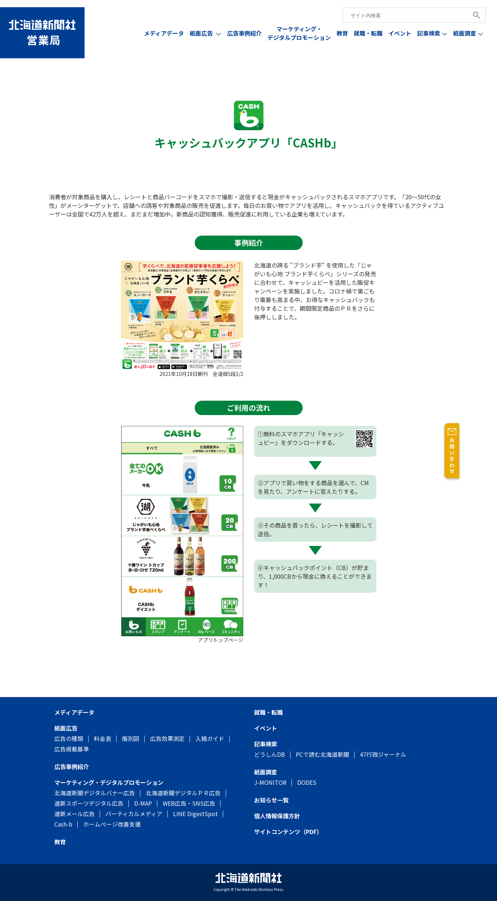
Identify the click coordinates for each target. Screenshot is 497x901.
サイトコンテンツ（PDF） (288, 831)
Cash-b (63, 824)
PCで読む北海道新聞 (322, 754)
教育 (342, 33)
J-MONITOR (270, 782)
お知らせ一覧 (271, 800)
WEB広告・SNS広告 (189, 803)
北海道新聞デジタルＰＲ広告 (183, 792)
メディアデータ (164, 33)
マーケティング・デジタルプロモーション (299, 33)
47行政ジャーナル (383, 754)
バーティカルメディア (133, 813)
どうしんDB (269, 754)
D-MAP (143, 803)
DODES (306, 782)
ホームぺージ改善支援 (112, 824)
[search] (405, 15)
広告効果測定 (167, 738)
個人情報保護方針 (277, 815)
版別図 (130, 738)
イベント (399, 33)
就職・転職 (368, 33)
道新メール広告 (74, 813)
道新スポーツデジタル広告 (88, 803)
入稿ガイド (209, 738)
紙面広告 (205, 33)
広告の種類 (68, 738)
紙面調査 (468, 33)
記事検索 (432, 33)
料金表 (102, 738)
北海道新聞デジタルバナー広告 (94, 792)
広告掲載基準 (71, 749)
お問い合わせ (489, 455)
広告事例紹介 (244, 33)
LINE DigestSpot (195, 813)
